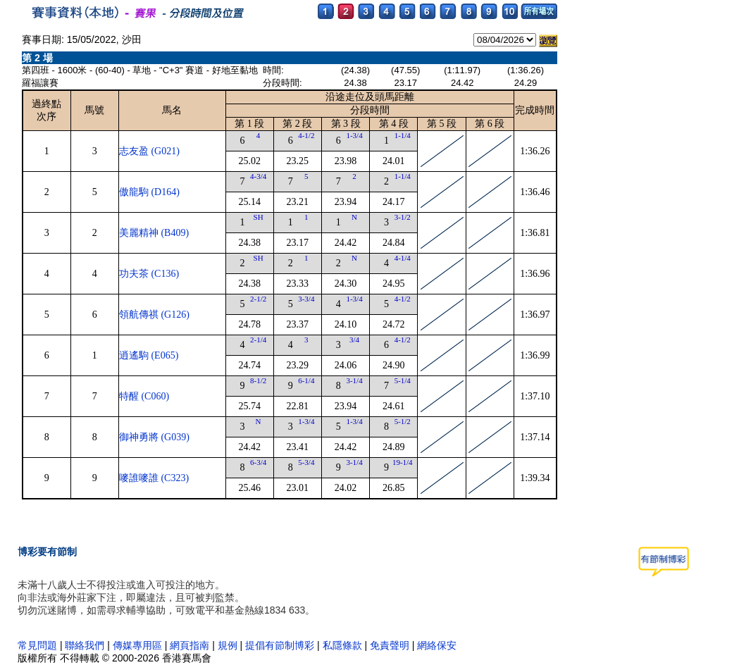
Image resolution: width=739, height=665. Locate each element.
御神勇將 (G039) (154, 437)
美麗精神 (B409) (154, 233)
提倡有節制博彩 (279, 645)
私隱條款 (342, 645)
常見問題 (37, 645)
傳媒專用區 (139, 645)
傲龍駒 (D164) (149, 192)
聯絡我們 (84, 645)
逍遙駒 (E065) (148, 355)
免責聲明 (389, 645)
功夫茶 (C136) (149, 273)
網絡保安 (437, 645)
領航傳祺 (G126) (154, 314)
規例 (227, 645)
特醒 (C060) (144, 396)
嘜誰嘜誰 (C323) (154, 478)
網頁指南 (189, 645)
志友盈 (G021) (149, 151)
